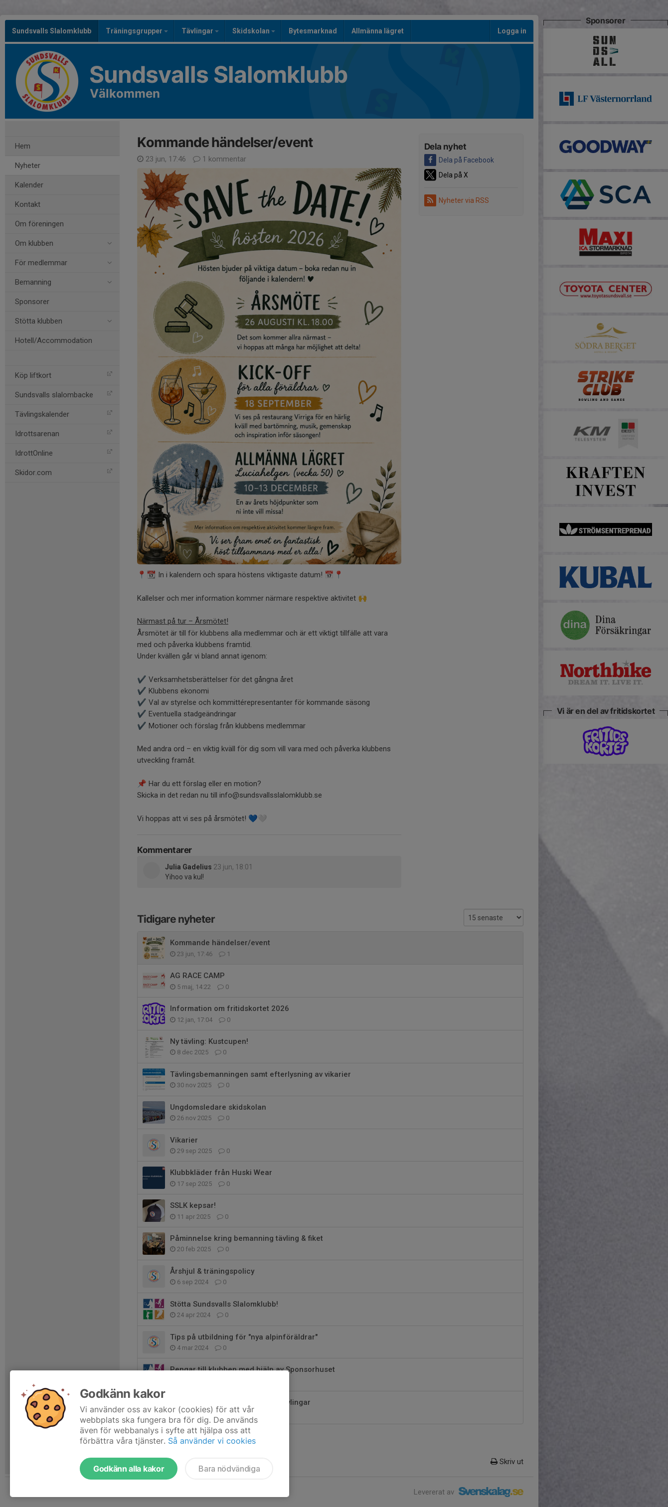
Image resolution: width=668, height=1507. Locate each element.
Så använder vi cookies (212, 1441)
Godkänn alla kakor (128, 1469)
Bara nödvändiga (229, 1469)
